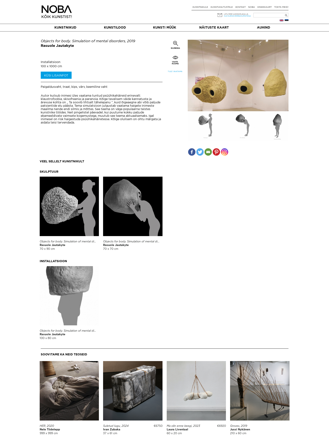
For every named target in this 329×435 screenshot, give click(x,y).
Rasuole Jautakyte (57, 45)
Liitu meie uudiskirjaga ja (236, 14)
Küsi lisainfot (56, 75)
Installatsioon (50, 62)
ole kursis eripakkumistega (237, 16)
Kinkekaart (264, 7)
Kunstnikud (65, 27)
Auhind (263, 27)
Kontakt (240, 7)
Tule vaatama (175, 71)
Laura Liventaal (177, 429)
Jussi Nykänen (240, 429)
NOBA (251, 7)
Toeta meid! (281, 7)
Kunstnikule (200, 7)
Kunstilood (115, 27)
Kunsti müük (164, 27)
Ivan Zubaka (111, 429)
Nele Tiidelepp (50, 429)
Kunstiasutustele (222, 7)
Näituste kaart (214, 27)
